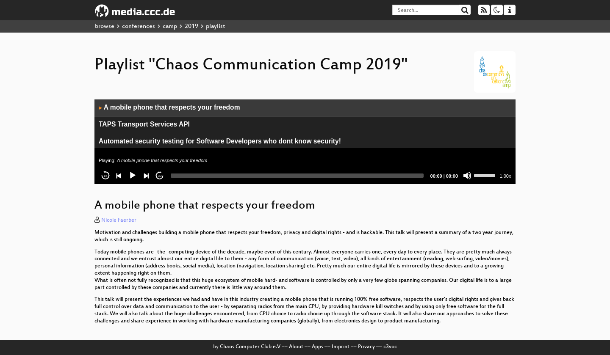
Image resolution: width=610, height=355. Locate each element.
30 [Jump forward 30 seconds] (160, 176)
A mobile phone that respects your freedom (169, 107)
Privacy (366, 347)
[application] (305, 141)
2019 (191, 26)
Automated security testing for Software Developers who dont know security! (220, 141)
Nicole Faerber (118, 220)
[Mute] (467, 175)
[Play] (132, 175)
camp (170, 26)
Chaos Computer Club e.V (250, 347)
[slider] (297, 175)
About (296, 347)
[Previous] (119, 175)
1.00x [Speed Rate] (505, 176)
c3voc (390, 347)
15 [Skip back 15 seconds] (106, 176)
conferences (138, 26)
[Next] (146, 175)
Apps (317, 347)
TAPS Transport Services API (144, 124)
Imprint (340, 347)
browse (104, 26)
